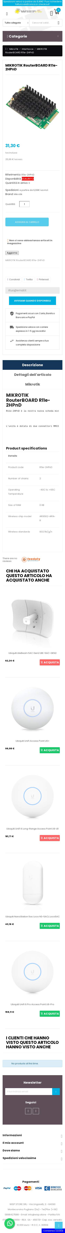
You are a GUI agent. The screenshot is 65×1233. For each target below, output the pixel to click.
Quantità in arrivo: (16, 183)
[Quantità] (24, 204)
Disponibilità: (13, 178)
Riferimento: (13, 174)
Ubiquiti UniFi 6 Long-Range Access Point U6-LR (32, 828)
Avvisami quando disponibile (32, 300)
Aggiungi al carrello (27, 222)
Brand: (9, 194)
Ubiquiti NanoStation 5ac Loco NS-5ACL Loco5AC (32, 916)
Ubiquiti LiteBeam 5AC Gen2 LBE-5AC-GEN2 (32, 653)
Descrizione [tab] (32, 365)
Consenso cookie (53, 1230)
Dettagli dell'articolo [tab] (32, 374)
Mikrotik (18, 194)
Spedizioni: (12, 190)
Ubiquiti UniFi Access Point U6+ (32, 741)
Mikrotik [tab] (32, 384)
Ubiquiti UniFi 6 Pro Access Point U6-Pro (32, 1004)
